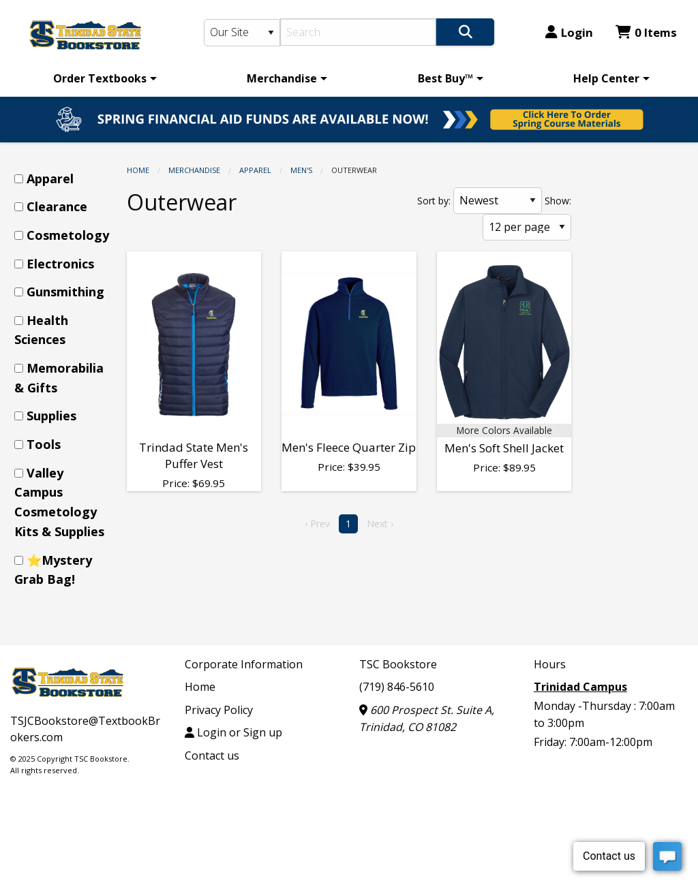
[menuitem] (102, 78)
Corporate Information (244, 664)
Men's (301, 170)
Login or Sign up (233, 732)
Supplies (51, 415)
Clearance (57, 206)
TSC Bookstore (398, 664)
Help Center (606, 78)
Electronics (60, 263)
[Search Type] (242, 32)
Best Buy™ (445, 78)
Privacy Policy (219, 709)
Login (569, 32)
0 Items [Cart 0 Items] (646, 32)
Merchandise (282, 78)
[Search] (358, 32)
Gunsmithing (65, 291)
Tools (44, 444)
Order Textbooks (100, 78)
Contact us (212, 755)
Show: (558, 200)
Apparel (255, 170)
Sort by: (434, 200)
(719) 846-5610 (396, 686)
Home (138, 170)
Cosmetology (68, 235)
